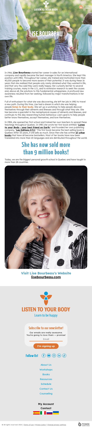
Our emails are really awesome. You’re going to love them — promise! (46, 333)
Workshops (46, 369)
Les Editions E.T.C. (25, 130)
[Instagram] (54, 356)
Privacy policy (40, 425)
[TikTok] (64, 356)
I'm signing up (46, 346)
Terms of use (29, 425)
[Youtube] (49, 356)
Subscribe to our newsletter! (46, 328)
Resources (46, 379)
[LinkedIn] (59, 356)
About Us (46, 364)
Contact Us (46, 388)
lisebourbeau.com (46, 277)
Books (46, 374)
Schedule (46, 383)
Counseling (46, 393)
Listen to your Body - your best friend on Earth (45, 126)
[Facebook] (44, 356)
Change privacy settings (56, 425)
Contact (46, 408)
